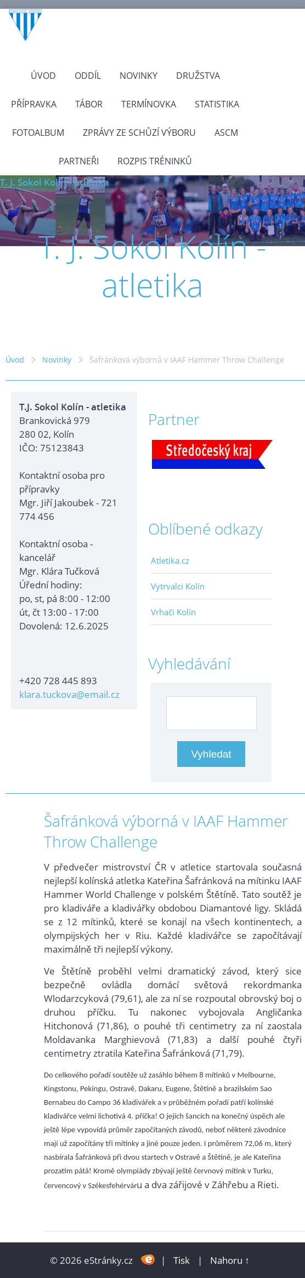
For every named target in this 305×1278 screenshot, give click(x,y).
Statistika (217, 104)
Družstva (198, 76)
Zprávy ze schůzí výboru (139, 133)
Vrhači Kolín (173, 611)
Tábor (89, 104)
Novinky (138, 76)
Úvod (43, 76)
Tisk (181, 1260)
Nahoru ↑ (230, 1260)
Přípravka (34, 104)
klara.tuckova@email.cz (69, 694)
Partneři (79, 161)
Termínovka (148, 104)
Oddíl (88, 76)
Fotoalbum (38, 133)
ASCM (226, 133)
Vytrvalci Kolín (178, 586)
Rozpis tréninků (154, 161)
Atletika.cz (170, 560)
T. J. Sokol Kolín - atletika (54, 182)
